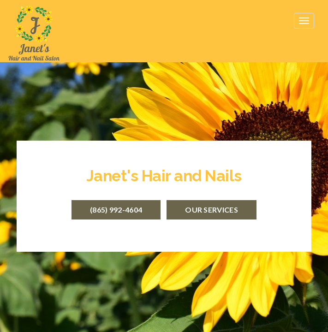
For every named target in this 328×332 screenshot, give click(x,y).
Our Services (211, 209)
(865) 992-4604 (116, 209)
